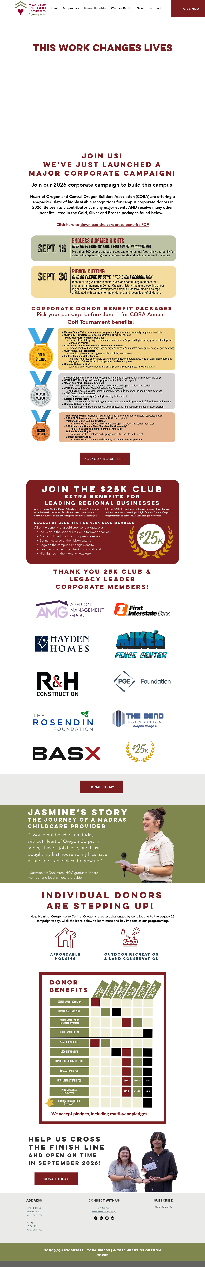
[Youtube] (107, 1218)
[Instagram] (112, 1218)
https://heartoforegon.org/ (104, 1212)
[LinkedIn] (101, 1218)
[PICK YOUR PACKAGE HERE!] (105, 459)
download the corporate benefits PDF (114, 224)
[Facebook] (95, 1218)
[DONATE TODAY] (101, 787)
